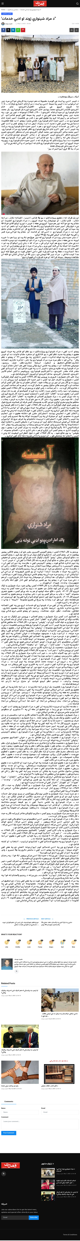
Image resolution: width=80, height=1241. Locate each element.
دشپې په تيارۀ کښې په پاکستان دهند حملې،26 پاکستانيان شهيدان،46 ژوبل (56, 923)
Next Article (47, 919)
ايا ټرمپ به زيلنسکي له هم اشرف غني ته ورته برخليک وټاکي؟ (19, 992)
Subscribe (33, 1218)
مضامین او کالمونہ (12, 10)
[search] (77, 3)
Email (43, 1109)
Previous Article (31, 919)
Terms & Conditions (69, 1235)
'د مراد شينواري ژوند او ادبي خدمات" (65, 1171)
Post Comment (8, 1133)
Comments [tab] (8, 1102)
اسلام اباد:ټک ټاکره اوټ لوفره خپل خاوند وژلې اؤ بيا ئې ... (66, 1182)
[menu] (2, 3)
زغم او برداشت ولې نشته (9, 1087)
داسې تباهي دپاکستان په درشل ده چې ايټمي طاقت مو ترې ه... (59, 1015)
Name (3, 1109)
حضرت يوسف (18, 959)
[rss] (3, 1174)
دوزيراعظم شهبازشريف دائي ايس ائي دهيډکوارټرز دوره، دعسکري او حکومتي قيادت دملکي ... (20, 923)
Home (3, 10)
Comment (4, 1118)
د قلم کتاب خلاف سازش (49, 1087)
